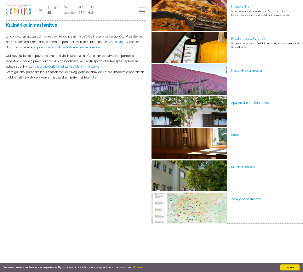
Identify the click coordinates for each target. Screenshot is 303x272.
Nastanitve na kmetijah (247, 70)
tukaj (93, 77)
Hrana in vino (240, 6)
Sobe (235, 135)
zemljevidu (116, 42)
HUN (91, 12)
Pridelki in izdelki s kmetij (248, 38)
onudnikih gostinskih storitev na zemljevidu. (69, 47)
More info (138, 267)
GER (81, 12)
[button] (130, 10)
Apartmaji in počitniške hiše (250, 103)
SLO (81, 7)
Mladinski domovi (243, 167)
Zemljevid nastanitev (246, 199)
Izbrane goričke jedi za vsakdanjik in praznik (67, 66)
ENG (91, 7)
